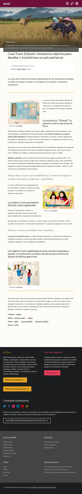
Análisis (18, 314)
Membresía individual (13, 380)
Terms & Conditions (32, 487)
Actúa (5, 467)
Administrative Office (50, 487)
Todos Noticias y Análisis (51, 442)
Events (5, 475)
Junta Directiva (7, 448)
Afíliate (5, 469)
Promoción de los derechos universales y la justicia (59, 472)
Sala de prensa (48, 448)
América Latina (19, 318)
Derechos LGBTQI (41, 321)
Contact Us (6, 456)
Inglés (18, 69)
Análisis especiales (50, 445)
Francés (23, 69)
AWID (16, 321)
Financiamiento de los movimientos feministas (58, 467)
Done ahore (6, 472)
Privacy (41, 487)
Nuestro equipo (8, 445)
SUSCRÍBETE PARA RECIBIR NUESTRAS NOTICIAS (26, 421)
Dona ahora (51, 373)
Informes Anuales (8, 450)
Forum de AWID (26, 321)
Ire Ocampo (19, 125)
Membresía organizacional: (16, 389)
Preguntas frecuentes (9, 453)
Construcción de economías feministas (56, 469)
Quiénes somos (8, 442)
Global (30, 318)
